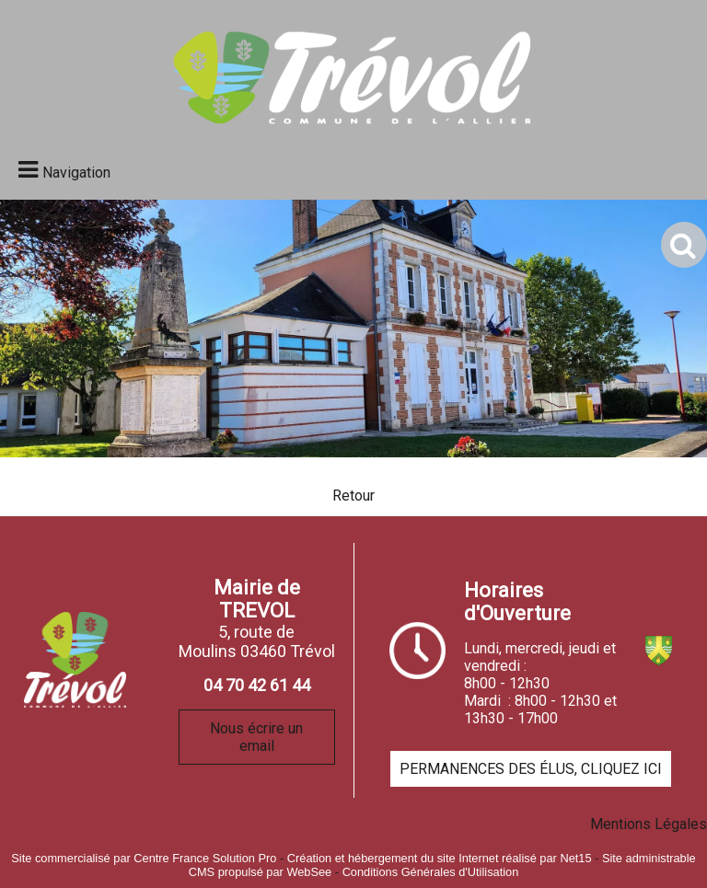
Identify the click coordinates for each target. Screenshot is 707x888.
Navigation (76, 172)
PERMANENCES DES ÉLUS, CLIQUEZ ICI (531, 769)
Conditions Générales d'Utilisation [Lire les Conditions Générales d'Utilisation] (430, 872)
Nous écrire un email (256, 737)
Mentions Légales (648, 824)
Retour (353, 495)
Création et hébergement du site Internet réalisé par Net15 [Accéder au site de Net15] (439, 858)
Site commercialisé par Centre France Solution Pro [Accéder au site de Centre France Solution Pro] (143, 858)
